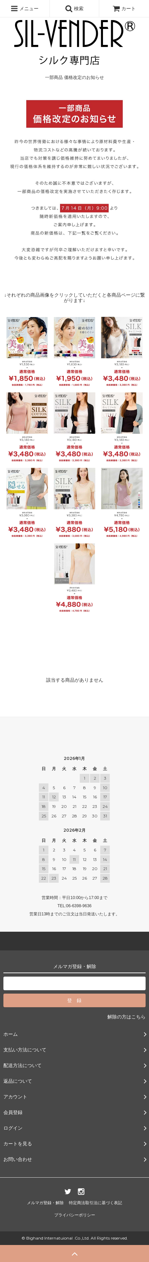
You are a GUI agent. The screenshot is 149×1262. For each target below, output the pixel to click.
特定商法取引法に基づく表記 (95, 1202)
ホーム (9, 52)
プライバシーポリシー (74, 1215)
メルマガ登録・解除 (45, 1202)
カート (124, 8)
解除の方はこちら (126, 1016)
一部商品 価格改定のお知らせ (53, 52)
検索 (74, 8)
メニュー (25, 8)
